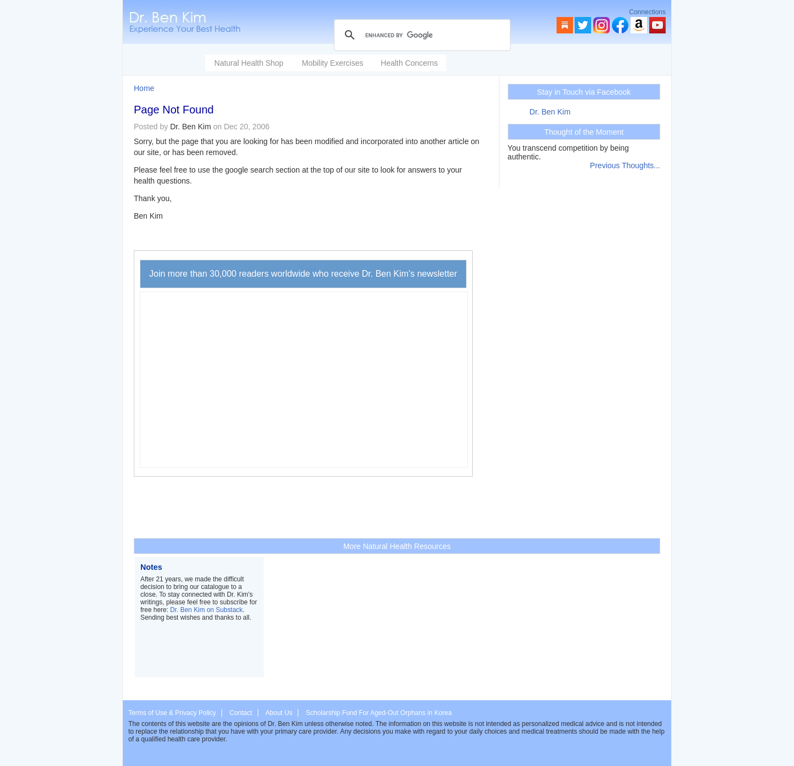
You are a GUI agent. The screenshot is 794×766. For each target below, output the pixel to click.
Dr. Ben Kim (550, 111)
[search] (420, 35)
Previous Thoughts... (625, 165)
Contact (240, 713)
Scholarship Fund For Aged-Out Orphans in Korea (379, 713)
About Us (278, 713)
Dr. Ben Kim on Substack (206, 610)
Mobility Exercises (332, 63)
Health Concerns (409, 63)
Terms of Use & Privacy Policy (172, 713)
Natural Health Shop (248, 63)
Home (144, 88)
